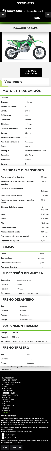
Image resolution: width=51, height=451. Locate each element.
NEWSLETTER (6, 410)
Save (5, 447)
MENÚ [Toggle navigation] (41, 18)
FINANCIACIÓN (7, 389)
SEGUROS (5, 386)
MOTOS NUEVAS (7, 391)
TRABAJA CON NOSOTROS (10, 380)
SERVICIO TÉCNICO (8, 399)
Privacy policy (20, 424)
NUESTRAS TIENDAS (8, 384)
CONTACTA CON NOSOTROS (11, 382)
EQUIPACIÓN (6, 397)
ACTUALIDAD (6, 402)
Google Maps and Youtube (13, 438)
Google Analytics (10, 435)
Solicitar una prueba (31, 72)
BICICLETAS (5, 408)
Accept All (16, 447)
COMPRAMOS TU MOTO (10, 395)
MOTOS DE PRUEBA (8, 406)
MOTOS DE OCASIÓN (9, 393)
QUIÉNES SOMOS (8, 378)
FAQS (3, 404)
